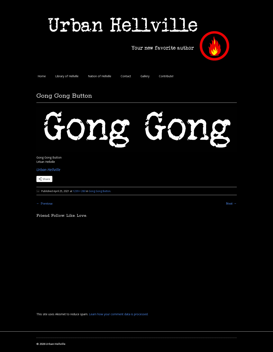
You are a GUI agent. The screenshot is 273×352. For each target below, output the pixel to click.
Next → (231, 204)
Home (42, 76)
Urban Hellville (48, 169)
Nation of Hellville (99, 76)
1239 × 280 (79, 191)
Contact (126, 76)
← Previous (44, 204)
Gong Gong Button (99, 191)
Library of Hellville (67, 76)
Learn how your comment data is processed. (118, 314)
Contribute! (166, 76)
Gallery (144, 76)
